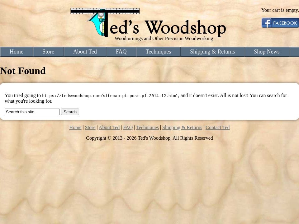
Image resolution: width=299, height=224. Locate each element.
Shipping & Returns (212, 52)
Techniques (158, 52)
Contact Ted (218, 127)
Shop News (267, 52)
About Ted (85, 52)
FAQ (121, 52)
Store (48, 52)
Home (16, 52)
